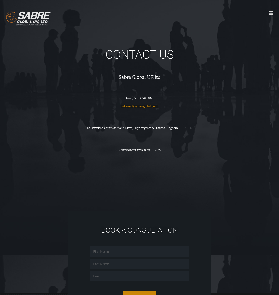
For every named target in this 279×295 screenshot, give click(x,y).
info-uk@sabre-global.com (139, 106)
